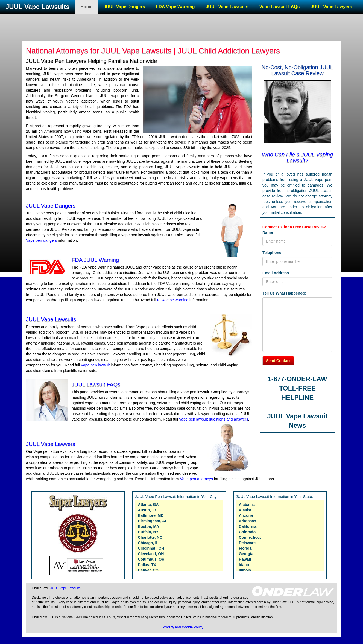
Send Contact (278, 361)
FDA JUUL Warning (95, 260)
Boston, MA (148, 526)
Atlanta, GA (148, 504)
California (248, 526)
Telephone (271, 252)
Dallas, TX (147, 565)
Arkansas (247, 521)
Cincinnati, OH (151, 548)
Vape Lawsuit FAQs (279, 6)
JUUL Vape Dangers (124, 6)
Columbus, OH (151, 559)
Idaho (244, 565)
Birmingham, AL (152, 521)
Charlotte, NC (150, 537)
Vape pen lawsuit (95, 365)
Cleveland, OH (151, 554)
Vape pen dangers (41, 240)
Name (267, 232)
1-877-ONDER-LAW (297, 379)
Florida (245, 548)
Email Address (275, 273)
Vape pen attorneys (196, 479)
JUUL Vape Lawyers (331, 6)
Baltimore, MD (150, 515)
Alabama (247, 504)
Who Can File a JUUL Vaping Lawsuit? (297, 157)
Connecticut (250, 537)
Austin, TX (147, 510)
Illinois (245, 570)
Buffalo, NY (148, 532)
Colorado (247, 532)
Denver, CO (148, 570)
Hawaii (245, 559)
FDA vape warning (172, 300)
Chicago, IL (148, 543)
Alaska (245, 510)
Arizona (246, 515)
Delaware (247, 543)
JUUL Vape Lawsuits (37, 6)
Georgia (246, 554)
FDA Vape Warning (175, 6)
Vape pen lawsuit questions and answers (213, 419)
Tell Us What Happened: (284, 293)
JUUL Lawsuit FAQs (96, 384)
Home (86, 6)
